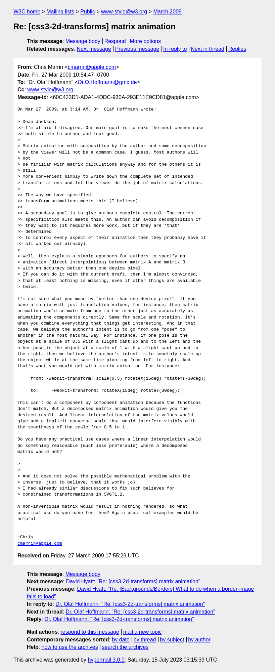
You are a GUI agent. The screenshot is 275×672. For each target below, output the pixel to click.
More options (145, 41)
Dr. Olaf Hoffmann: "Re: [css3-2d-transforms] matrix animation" (130, 604)
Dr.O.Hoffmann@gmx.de (107, 82)
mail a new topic (142, 632)
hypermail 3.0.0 (106, 660)
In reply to (175, 49)
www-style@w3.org (124, 11)
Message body (82, 41)
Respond (115, 41)
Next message (94, 49)
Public (87, 11)
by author (199, 639)
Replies (237, 49)
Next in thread (207, 49)
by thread (145, 639)
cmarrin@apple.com (92, 67)
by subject (172, 639)
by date (120, 639)
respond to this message (89, 632)
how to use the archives (70, 647)
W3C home (26, 11)
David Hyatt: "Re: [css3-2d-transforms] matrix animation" (133, 581)
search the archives (125, 647)
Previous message (137, 49)
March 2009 (167, 11)
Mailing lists (60, 11)
